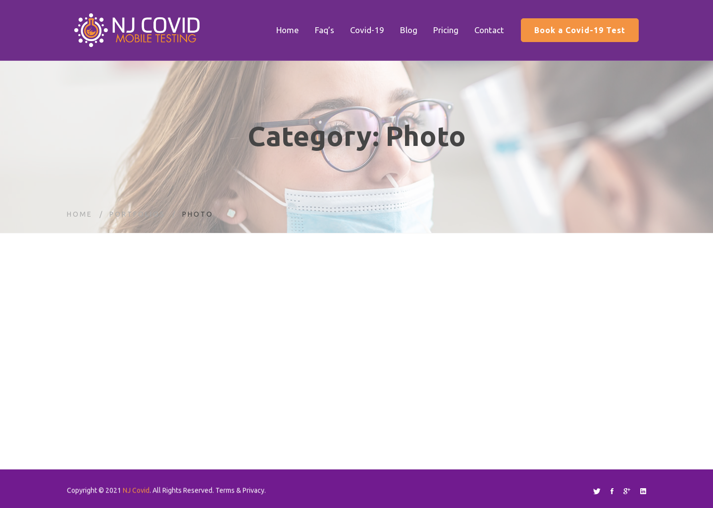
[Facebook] (612, 491)
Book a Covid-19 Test (579, 30)
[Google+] (626, 491)
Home (80, 214)
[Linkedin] (643, 491)
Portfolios (137, 214)
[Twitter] (597, 491)
